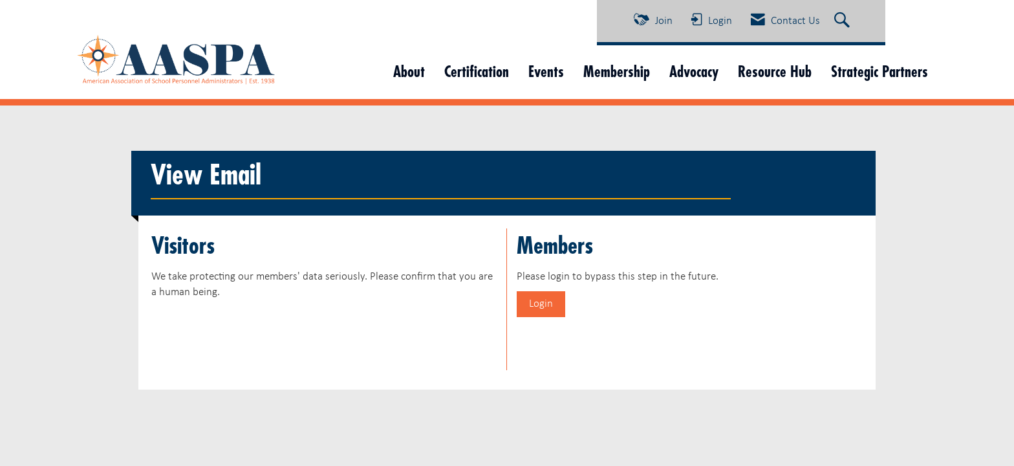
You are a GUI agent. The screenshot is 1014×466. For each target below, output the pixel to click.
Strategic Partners (879, 71)
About (409, 71)
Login (541, 303)
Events (546, 71)
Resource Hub (775, 71)
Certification (476, 71)
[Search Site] (843, 21)
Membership (616, 71)
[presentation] (249, 332)
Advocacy (693, 71)
